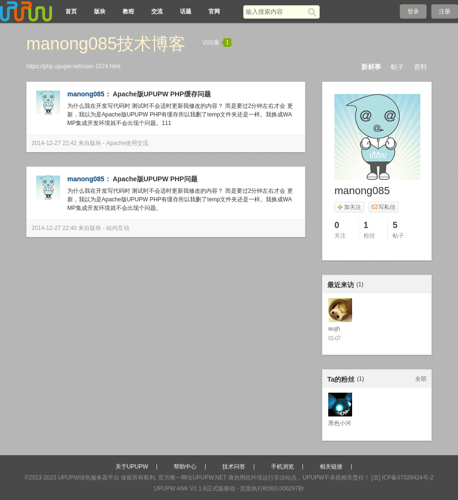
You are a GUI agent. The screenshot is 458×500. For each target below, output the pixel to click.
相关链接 (331, 466)
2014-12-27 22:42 (54, 143)
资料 (420, 67)
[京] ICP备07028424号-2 (402, 477)
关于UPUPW (131, 466)
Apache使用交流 (127, 143)
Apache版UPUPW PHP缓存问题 (161, 94)
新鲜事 (371, 67)
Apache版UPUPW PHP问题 (155, 179)
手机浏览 (282, 466)
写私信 (383, 207)
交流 (157, 11)
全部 (421, 378)
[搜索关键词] (275, 11)
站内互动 (117, 228)
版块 (99, 11)
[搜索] (314, 12)
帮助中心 (185, 466)
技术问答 (233, 466)
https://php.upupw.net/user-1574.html (73, 66)
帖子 (397, 67)
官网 (214, 11)
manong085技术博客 (106, 43)
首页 (71, 11)
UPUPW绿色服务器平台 (88, 477)
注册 (444, 11)
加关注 (349, 207)
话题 (185, 11)
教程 (128, 11)
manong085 (85, 94)
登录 (413, 11)
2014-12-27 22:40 (54, 228)
